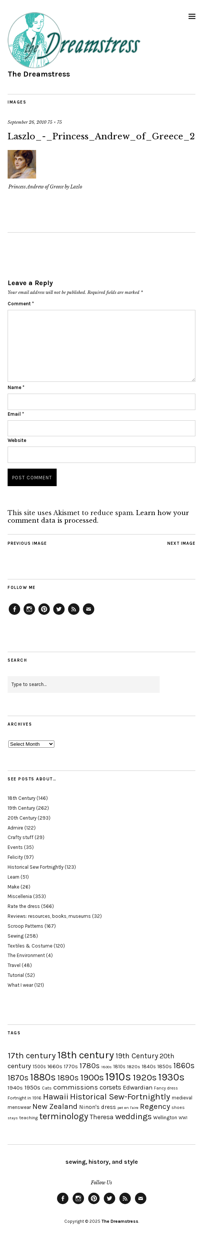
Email (16, 414)
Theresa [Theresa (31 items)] (102, 1117)
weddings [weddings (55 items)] (133, 1116)
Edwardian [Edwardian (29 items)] (137, 1087)
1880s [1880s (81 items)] (43, 1077)
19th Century (21, 808)
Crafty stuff (20, 837)
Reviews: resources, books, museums (49, 916)
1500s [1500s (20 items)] (39, 1066)
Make (13, 887)
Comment (21, 303)
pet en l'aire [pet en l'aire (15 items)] (127, 1107)
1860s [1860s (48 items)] (184, 1065)
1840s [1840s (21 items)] (149, 1066)
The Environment (26, 955)
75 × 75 (55, 122)
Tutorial (16, 975)
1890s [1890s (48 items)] (68, 1077)
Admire (15, 828)
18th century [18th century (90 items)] (85, 1055)
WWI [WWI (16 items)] (183, 1117)
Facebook (14, 614)
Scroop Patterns (25, 926)
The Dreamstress (39, 74)
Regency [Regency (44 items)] (155, 1106)
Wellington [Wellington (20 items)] (165, 1117)
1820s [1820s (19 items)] (133, 1066)
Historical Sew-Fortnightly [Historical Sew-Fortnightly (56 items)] (120, 1096)
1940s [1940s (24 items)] (15, 1087)
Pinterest (44, 614)
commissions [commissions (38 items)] (75, 1087)
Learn (13, 877)
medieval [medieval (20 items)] (182, 1098)
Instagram (29, 614)
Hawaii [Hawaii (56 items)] (55, 1096)
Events (15, 847)
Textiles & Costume (30, 946)
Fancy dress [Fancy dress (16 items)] (166, 1088)
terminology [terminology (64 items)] (63, 1116)
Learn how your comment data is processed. (98, 516)
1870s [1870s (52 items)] (18, 1077)
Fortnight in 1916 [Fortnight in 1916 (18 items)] (24, 1098)
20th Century (22, 818)
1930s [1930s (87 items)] (171, 1077)
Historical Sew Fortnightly (35, 867)
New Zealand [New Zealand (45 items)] (55, 1106)
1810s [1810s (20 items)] (119, 1066)
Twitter (59, 614)
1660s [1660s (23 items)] (55, 1066)
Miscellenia (20, 896)
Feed (73, 614)
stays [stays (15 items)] (13, 1117)
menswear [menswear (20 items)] (19, 1107)
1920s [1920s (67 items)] (145, 1077)
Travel (14, 965)
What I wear (20, 985)
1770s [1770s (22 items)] (71, 1066)
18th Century (21, 798)
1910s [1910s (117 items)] (118, 1076)
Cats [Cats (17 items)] (47, 1088)
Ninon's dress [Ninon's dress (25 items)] (97, 1107)
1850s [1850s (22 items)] (164, 1066)
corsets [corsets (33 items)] (110, 1087)
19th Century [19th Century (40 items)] (137, 1055)
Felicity (15, 857)
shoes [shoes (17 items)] (178, 1107)
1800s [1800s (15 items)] (106, 1066)
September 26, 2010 (27, 122)
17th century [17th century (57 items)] (32, 1055)
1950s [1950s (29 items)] (32, 1087)
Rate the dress (24, 906)
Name (16, 387)
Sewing (16, 936)
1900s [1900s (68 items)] (92, 1077)
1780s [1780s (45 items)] (89, 1065)
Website (17, 440)
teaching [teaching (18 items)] (28, 1117)
